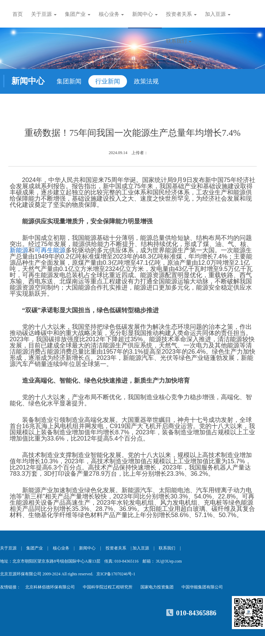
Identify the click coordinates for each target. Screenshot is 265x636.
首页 (17, 14)
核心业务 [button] (111, 14)
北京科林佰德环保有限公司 (50, 587)
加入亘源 (140, 548)
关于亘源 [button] (44, 14)
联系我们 (167, 548)
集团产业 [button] (77, 14)
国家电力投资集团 (157, 587)
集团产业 (34, 548)
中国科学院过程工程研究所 (107, 587)
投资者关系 (116, 548)
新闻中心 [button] (145, 14)
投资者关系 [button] (181, 14)
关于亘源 (8, 548)
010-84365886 (196, 613)
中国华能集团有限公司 (202, 587)
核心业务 (61, 548)
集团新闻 (69, 81)
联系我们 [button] (179, 41)
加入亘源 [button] (217, 14)
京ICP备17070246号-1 (115, 574)
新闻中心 (87, 548)
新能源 (19, 250)
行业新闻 (107, 81)
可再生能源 (50, 250)
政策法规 (146, 81)
